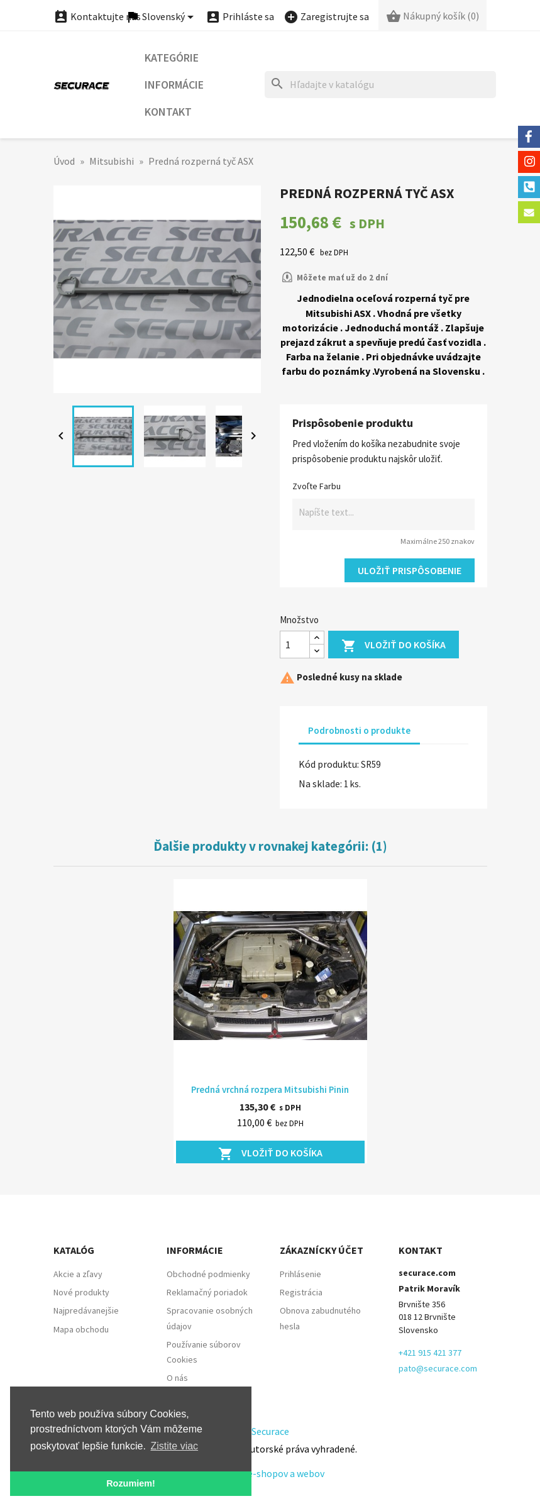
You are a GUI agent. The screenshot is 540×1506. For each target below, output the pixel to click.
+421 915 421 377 (430, 1352)
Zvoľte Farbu (316, 486)
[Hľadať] (380, 84)
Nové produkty (81, 1292)
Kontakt (168, 111)
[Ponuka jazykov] (161, 17)
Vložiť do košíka (393, 646)
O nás (177, 1377)
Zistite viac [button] (175, 1446)
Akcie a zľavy (77, 1274)
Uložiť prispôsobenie (409, 570)
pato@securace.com (438, 1368)
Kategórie (172, 57)
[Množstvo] (295, 644)
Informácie (174, 84)
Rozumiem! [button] (130, 1483)
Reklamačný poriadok (207, 1292)
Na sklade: (320, 783)
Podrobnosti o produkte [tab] (359, 730)
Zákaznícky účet (321, 1250)
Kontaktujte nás (97, 16)
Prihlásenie (300, 1274)
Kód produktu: (329, 764)
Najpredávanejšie (86, 1310)
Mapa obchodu (81, 1329)
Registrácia (301, 1292)
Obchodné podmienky (208, 1274)
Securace (270, 1431)
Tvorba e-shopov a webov (270, 1473)
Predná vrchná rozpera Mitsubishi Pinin (270, 1089)
